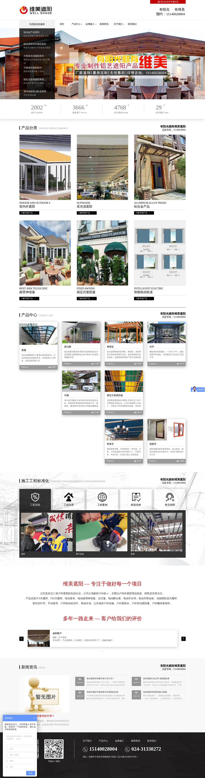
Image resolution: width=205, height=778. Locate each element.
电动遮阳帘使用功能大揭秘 (155, 692)
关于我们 (119, 24)
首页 (62, 24)
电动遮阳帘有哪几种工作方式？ (100, 678)
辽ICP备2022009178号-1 (127, 757)
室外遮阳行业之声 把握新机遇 (156, 678)
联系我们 (132, 24)
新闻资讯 (104, 24)
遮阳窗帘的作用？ (44, 715)
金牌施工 (91, 24)
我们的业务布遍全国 (168, 2)
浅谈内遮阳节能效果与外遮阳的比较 (102, 692)
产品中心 (77, 24)
